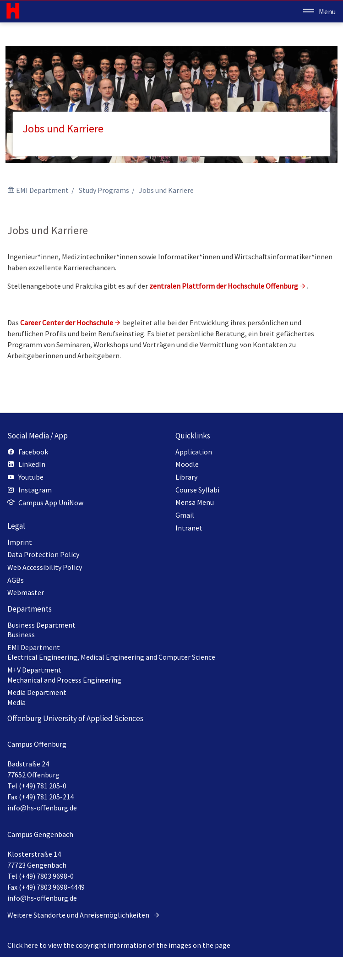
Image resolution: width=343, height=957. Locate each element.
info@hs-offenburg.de (42, 807)
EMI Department (42, 190)
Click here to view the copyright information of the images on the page (118, 945)
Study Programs (104, 190)
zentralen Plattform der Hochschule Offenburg (223, 285)
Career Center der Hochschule (66, 322)
